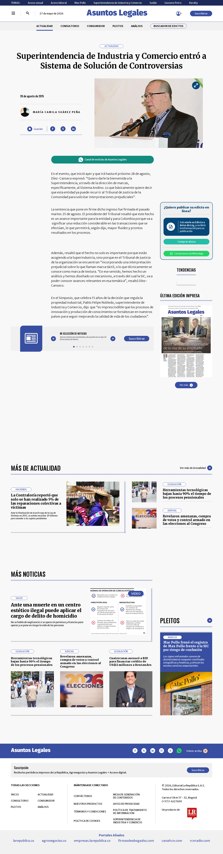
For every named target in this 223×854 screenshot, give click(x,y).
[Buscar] (27, 13)
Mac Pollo (80, 2)
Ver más (186, 385)
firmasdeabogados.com (136, 841)
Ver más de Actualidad (196, 467)
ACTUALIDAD (44, 26)
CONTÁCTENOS (83, 796)
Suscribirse (201, 13)
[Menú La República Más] (13, 13)
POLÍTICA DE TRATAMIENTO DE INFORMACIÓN (130, 811)
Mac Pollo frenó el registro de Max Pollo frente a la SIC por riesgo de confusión (186, 646)
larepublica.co (23, 841)
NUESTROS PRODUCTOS (88, 803)
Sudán (153, 2)
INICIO (15, 794)
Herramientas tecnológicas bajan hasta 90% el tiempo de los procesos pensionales (187, 493)
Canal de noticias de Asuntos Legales (103, 159)
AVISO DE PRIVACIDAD (126, 803)
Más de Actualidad (36, 468)
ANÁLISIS (137, 26)
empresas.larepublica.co (92, 841)
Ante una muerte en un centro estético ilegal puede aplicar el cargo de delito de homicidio (46, 610)
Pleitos (169, 620)
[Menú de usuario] (178, 13)
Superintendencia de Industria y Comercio (118, 2)
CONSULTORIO (70, 26)
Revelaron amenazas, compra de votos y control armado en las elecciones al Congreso (187, 520)
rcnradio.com (200, 841)
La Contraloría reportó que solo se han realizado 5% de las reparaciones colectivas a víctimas (36, 501)
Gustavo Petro (172, 2)
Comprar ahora (186, 241)
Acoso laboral (59, 2)
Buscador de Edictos (168, 26)
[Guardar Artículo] (35, 129)
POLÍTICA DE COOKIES (87, 820)
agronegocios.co (54, 841)
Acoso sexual (35, 2)
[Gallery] (83, 336)
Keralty (193, 2)
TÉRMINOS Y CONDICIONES (90, 811)
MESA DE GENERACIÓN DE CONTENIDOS (126, 796)
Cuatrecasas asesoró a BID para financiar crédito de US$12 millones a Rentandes (130, 661)
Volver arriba (197, 751)
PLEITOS (118, 26)
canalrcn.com (172, 841)
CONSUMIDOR (96, 26)
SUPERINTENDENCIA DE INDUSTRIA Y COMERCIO (127, 821)
